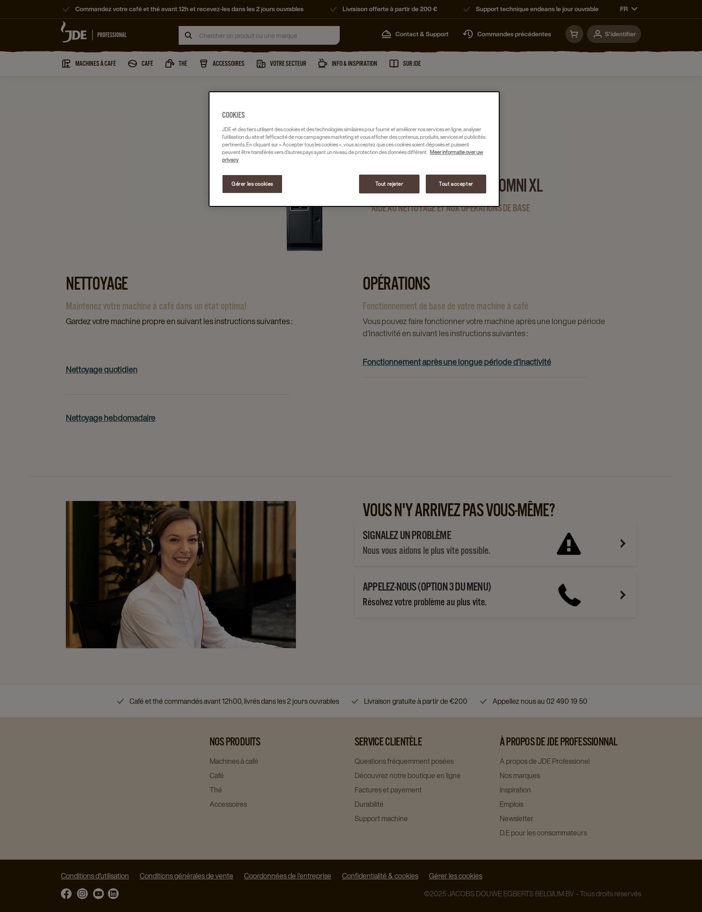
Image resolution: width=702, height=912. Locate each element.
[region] (354, 149)
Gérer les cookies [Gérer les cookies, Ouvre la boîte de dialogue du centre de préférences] (252, 184)
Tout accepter (456, 184)
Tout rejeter (389, 184)
